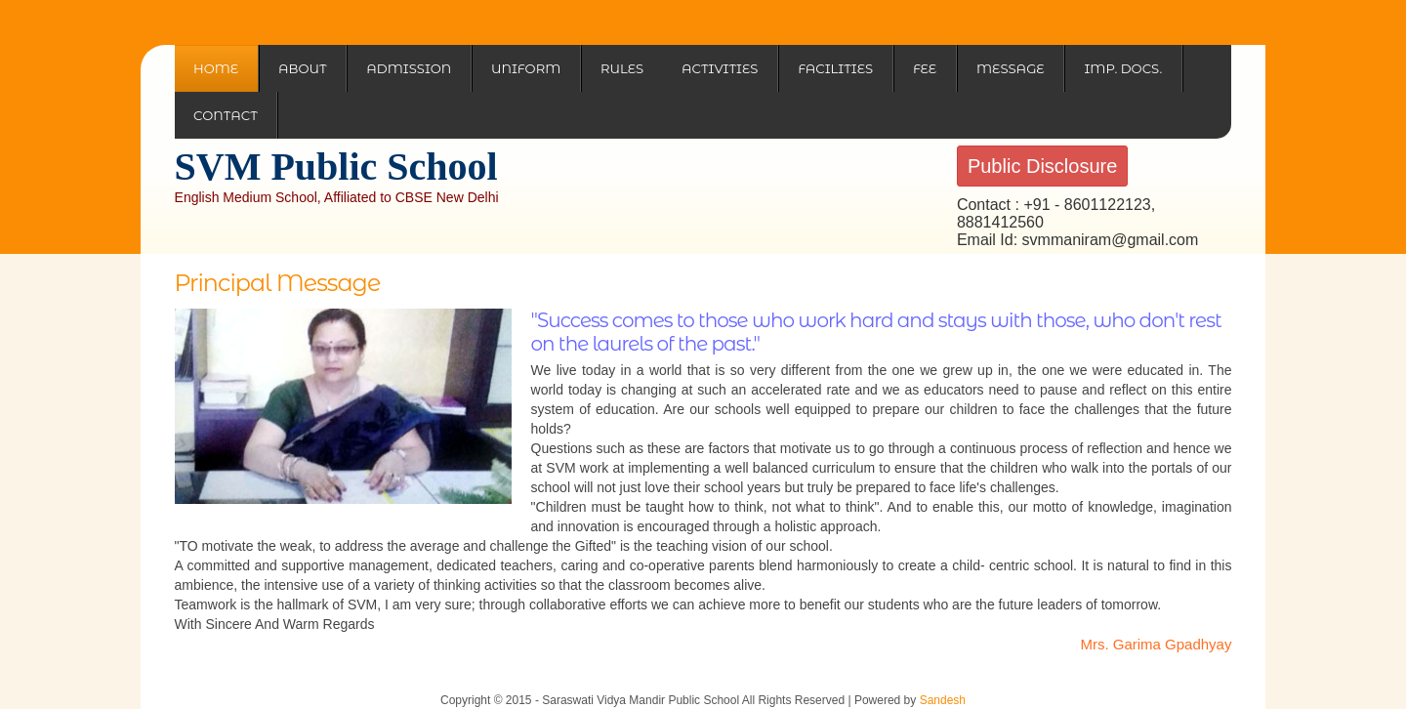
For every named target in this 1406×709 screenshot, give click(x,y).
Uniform (525, 68)
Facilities (835, 68)
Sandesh (943, 700)
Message (1010, 68)
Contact (225, 115)
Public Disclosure (1042, 166)
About (302, 68)
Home (215, 68)
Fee (924, 68)
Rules (621, 68)
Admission (408, 68)
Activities (720, 68)
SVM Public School (336, 166)
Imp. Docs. (1123, 68)
